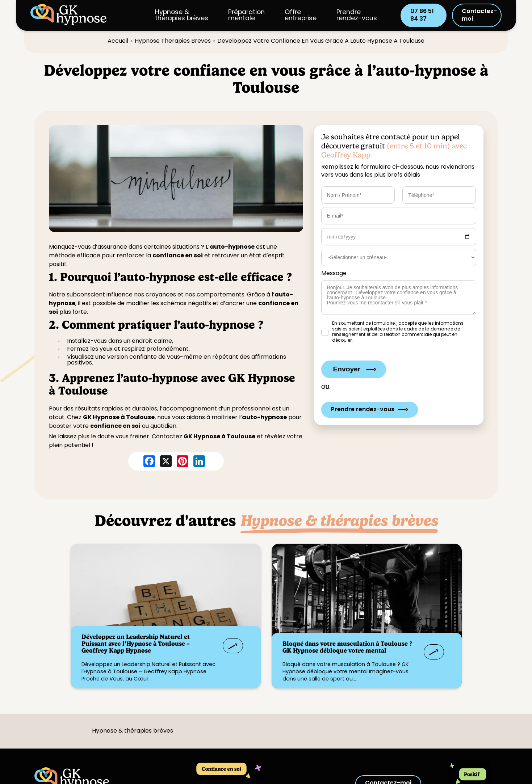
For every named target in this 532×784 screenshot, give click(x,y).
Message (334, 274)
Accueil (118, 41)
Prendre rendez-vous (356, 15)
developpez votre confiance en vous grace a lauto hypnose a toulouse (320, 41)
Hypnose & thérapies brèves (181, 15)
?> (166, 616)
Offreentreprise (301, 15)
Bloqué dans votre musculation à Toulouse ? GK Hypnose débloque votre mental (347, 647)
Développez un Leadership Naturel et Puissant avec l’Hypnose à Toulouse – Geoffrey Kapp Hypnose (135, 643)
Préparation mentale (246, 15)
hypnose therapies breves (173, 41)
